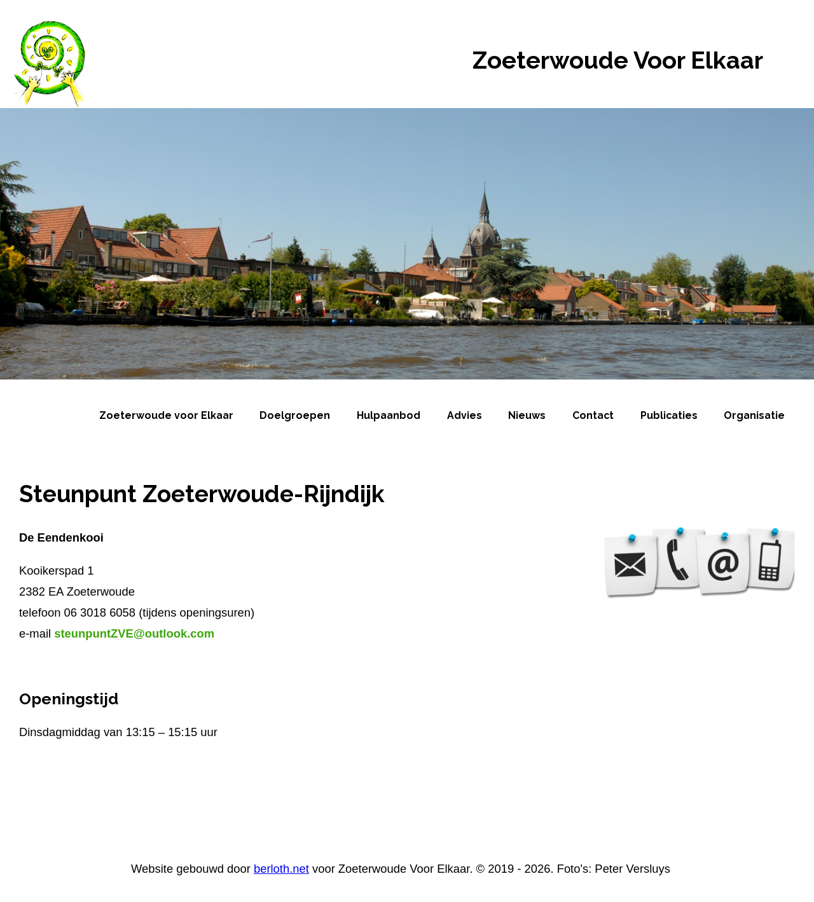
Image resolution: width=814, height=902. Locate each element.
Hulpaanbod (388, 415)
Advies (464, 415)
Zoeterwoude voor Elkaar (166, 415)
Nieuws (527, 415)
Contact (593, 415)
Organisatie (754, 415)
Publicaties (669, 415)
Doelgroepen (294, 415)
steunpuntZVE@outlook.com (134, 633)
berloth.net (281, 868)
